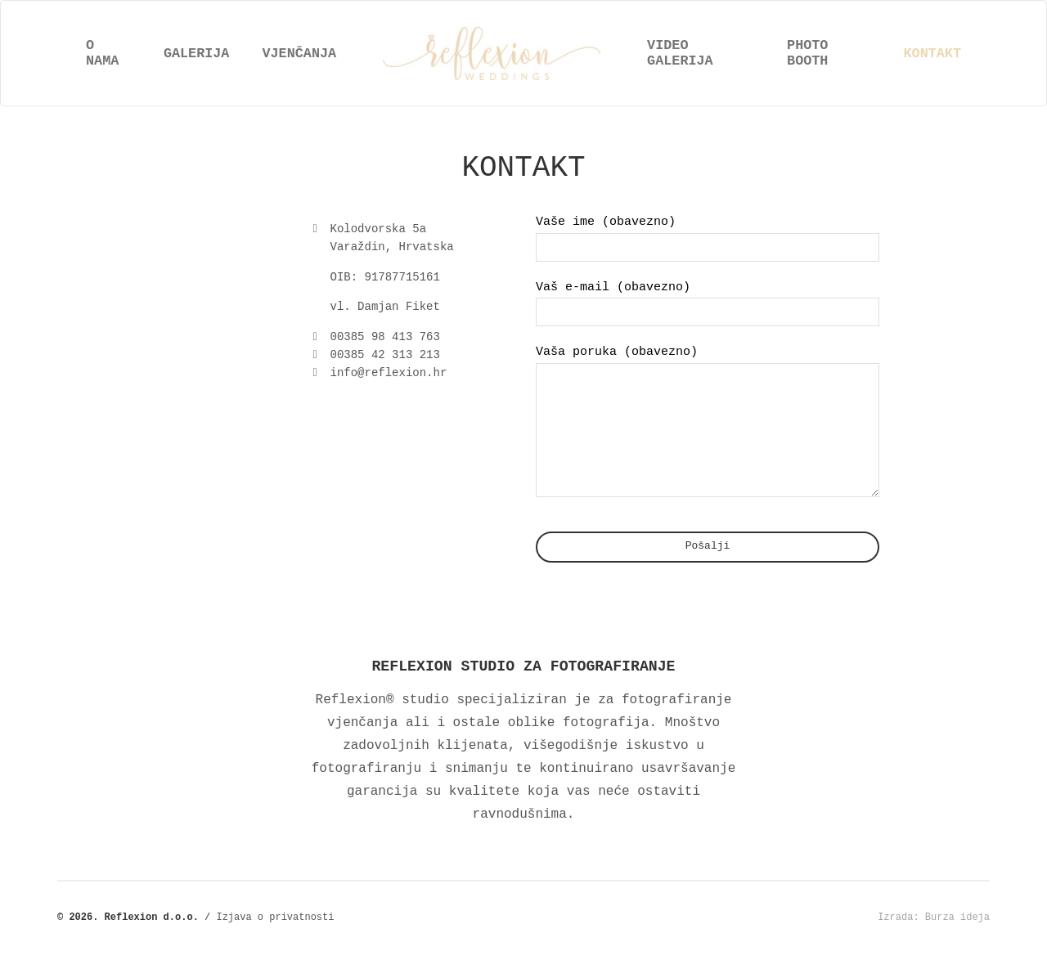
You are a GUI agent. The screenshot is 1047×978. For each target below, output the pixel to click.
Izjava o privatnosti (275, 941)
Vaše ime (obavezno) (707, 238)
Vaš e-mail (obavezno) (707, 303)
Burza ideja (957, 941)
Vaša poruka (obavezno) (707, 433)
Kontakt (932, 53)
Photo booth (807, 53)
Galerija (197, 53)
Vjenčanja (299, 53)
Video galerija (680, 53)
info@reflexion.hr (388, 372)
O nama (102, 53)
